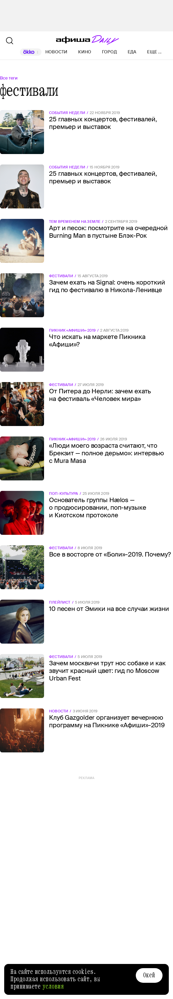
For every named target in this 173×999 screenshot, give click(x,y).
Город (109, 52)
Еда (132, 52)
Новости (56, 52)
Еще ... (154, 52)
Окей (149, 975)
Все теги (9, 78)
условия (53, 986)
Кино (84, 52)
